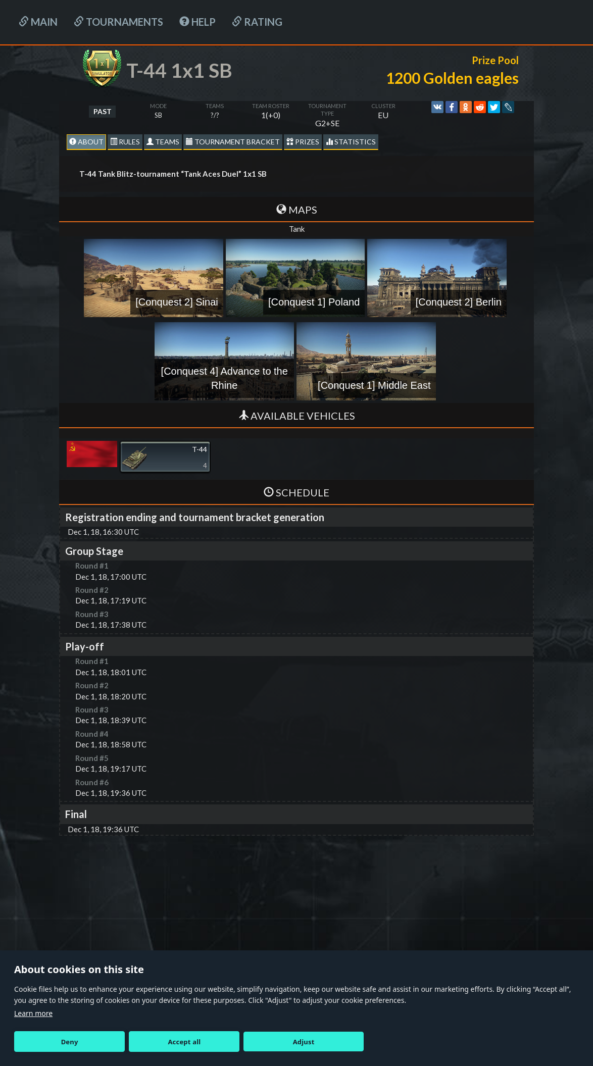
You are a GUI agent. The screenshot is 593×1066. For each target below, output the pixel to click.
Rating (257, 22)
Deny (69, 1041)
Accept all (184, 1041)
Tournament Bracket (233, 141)
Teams (162, 141)
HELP (197, 22)
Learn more (33, 1013)
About (86, 141)
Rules (125, 141)
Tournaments (118, 22)
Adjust (304, 1041)
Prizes (302, 141)
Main (38, 22)
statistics (351, 141)
